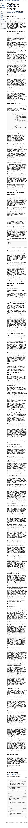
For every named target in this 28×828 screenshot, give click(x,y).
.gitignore (4, 21)
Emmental (14, 0)
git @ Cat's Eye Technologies (6, 0)
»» (25, 781)
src (3, 17)
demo (3, 13)
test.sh (3, 26)
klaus (11, 827)
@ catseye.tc (15, 11)
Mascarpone (20, 12)
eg (2, 15)
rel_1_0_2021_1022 (12, 779)
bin (3, 11)
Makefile (4, 23)
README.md (4, 25)
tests (3, 19)
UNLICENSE (4, 28)
